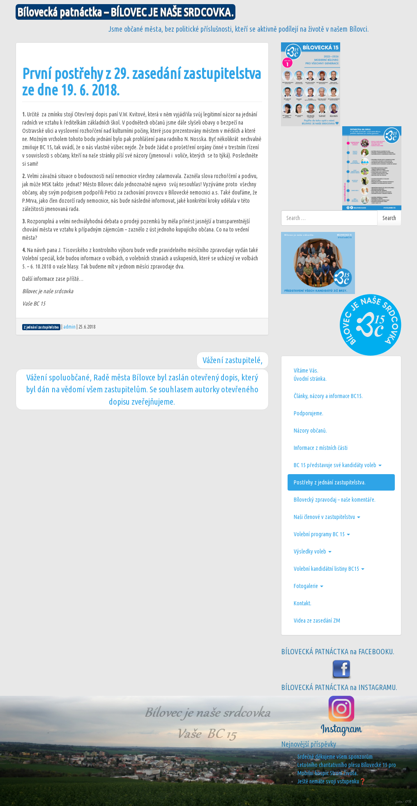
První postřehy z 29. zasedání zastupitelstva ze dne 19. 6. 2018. (141, 81)
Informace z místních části (321, 448)
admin (69, 326)
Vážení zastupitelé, (233, 360)
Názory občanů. (310, 430)
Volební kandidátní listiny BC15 (329, 568)
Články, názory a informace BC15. (328, 396)
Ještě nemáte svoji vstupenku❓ (331, 781)
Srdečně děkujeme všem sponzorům (335, 756)
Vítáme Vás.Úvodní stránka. (310, 374)
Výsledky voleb (313, 551)
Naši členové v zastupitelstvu (327, 517)
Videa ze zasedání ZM (317, 620)
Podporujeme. (308, 413)
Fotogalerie (308, 586)
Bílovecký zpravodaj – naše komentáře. (335, 499)
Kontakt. (302, 603)
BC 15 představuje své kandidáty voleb (338, 465)
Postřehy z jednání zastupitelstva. (330, 482)
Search (389, 218)
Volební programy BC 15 (322, 534)
